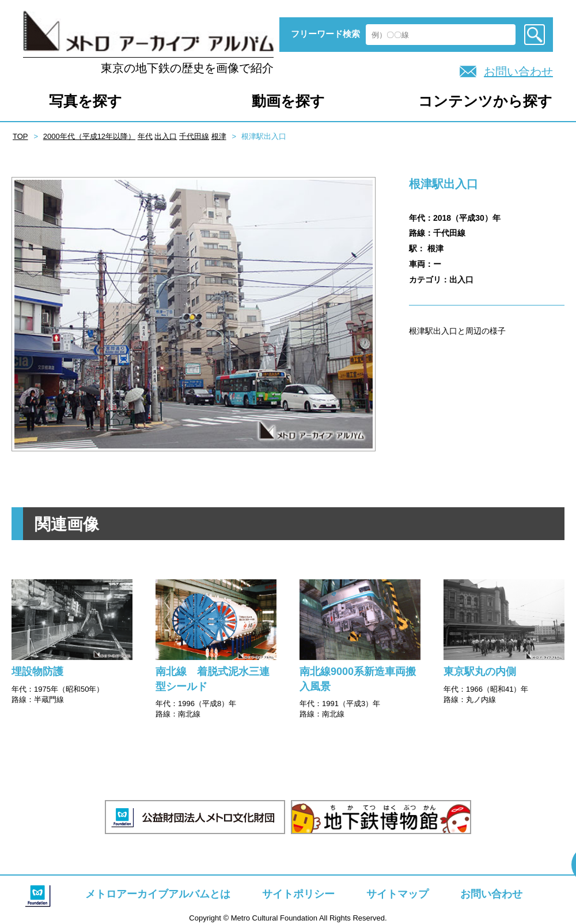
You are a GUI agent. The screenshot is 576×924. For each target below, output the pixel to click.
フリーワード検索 (325, 34)
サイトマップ (397, 894)
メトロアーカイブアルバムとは (157, 894)
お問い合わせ (518, 71)
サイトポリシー (298, 894)
